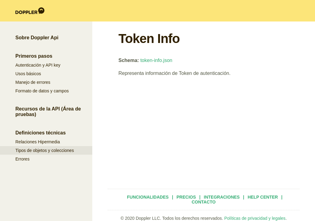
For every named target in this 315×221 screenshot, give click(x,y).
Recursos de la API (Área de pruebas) (48, 111)
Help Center (263, 197)
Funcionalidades (148, 197)
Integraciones (222, 197)
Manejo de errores (32, 82)
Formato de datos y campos (42, 90)
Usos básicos (28, 73)
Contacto (204, 202)
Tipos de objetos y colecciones (44, 150)
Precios (186, 197)
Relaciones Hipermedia (37, 141)
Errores (22, 159)
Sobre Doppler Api (36, 37)
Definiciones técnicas (40, 132)
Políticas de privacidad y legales (254, 218)
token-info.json (156, 60)
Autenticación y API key (37, 65)
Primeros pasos (33, 56)
